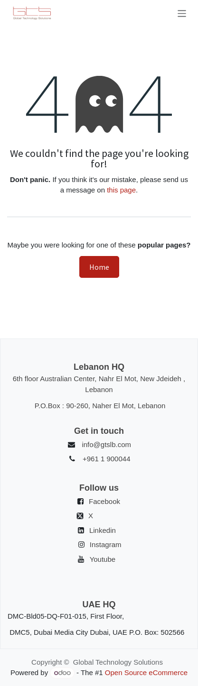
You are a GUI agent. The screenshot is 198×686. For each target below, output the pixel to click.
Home (99, 267)
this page (121, 190)
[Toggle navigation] (182, 13)
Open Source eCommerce (146, 672)
